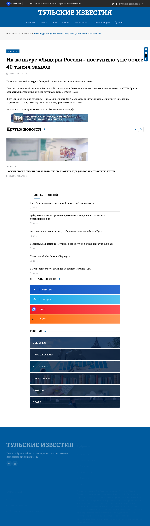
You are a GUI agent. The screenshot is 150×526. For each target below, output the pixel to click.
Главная (11, 33)
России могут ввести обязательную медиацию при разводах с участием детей (60, 171)
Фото (54, 22)
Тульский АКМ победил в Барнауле (50, 256)
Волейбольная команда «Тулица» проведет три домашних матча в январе (71, 243)
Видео (65, 22)
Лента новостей (46, 195)
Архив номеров (101, 22)
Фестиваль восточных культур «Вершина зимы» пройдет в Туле (66, 231)
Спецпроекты (81, 22)
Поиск (119, 22)
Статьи (43, 22)
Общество (26, 33)
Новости (30, 22)
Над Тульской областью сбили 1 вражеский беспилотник (55, 3)
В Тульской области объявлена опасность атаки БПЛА (60, 268)
